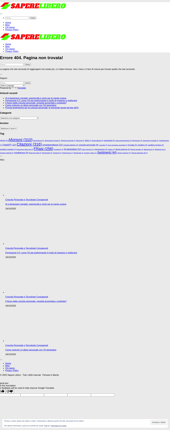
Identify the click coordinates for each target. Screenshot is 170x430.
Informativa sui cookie (58, 426)
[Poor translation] (9, 391)
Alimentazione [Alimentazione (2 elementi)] (38, 140)
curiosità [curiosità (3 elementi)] (103, 145)
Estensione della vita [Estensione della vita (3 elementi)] (24, 149)
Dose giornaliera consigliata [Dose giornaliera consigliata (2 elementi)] (117, 145)
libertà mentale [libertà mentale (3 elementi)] (137, 149)
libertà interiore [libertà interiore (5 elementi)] (123, 149)
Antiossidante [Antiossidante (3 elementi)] (97, 140)
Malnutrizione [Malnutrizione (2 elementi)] (149, 149)
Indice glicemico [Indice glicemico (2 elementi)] (88, 149)
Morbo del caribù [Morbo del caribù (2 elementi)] (35, 153)
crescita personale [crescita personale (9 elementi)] (88, 145)
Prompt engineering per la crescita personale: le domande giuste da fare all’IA (41, 108)
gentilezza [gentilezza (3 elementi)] (58, 149)
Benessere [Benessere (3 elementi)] (137, 140)
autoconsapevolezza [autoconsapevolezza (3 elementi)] (123, 140)
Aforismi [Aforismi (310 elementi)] (20, 140)
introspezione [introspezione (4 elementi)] (101, 149)
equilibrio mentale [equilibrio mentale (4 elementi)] (8, 149)
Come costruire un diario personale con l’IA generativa (30, 105)
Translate (19, 88)
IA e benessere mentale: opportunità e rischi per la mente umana (35, 98)
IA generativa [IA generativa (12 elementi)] (72, 149)
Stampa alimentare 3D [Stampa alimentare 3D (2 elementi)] (139, 153)
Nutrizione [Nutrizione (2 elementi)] (57, 153)
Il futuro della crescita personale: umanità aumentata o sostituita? (36, 103)
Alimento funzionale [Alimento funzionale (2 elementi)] (68, 140)
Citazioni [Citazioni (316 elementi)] (29, 144)
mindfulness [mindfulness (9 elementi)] (21, 153)
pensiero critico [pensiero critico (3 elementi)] (90, 153)
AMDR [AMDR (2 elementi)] (88, 140)
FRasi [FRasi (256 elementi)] (43, 149)
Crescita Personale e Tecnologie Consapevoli (26, 200)
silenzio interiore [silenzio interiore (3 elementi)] (124, 153)
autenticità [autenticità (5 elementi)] (109, 140)
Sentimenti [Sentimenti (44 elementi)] (107, 152)
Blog (7, 25)
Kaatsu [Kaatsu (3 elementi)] (111, 149)
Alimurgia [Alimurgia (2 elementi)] (80, 140)
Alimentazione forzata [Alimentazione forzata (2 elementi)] (52, 140)
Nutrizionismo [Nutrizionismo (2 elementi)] (67, 153)
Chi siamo (10, 27)
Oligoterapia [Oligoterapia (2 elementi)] (78, 153)
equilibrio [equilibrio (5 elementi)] (142, 145)
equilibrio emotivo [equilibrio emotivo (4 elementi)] (156, 145)
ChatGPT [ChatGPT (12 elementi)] (9, 145)
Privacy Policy (12, 30)
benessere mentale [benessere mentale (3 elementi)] (151, 140)
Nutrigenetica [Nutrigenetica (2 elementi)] (47, 153)
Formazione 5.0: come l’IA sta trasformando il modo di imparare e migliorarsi (41, 100)
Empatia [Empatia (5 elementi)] (132, 145)
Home (8, 22)
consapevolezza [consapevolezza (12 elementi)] (52, 145)
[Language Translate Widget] (12, 85)
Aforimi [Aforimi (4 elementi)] (4, 140)
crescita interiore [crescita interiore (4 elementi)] (70, 145)
